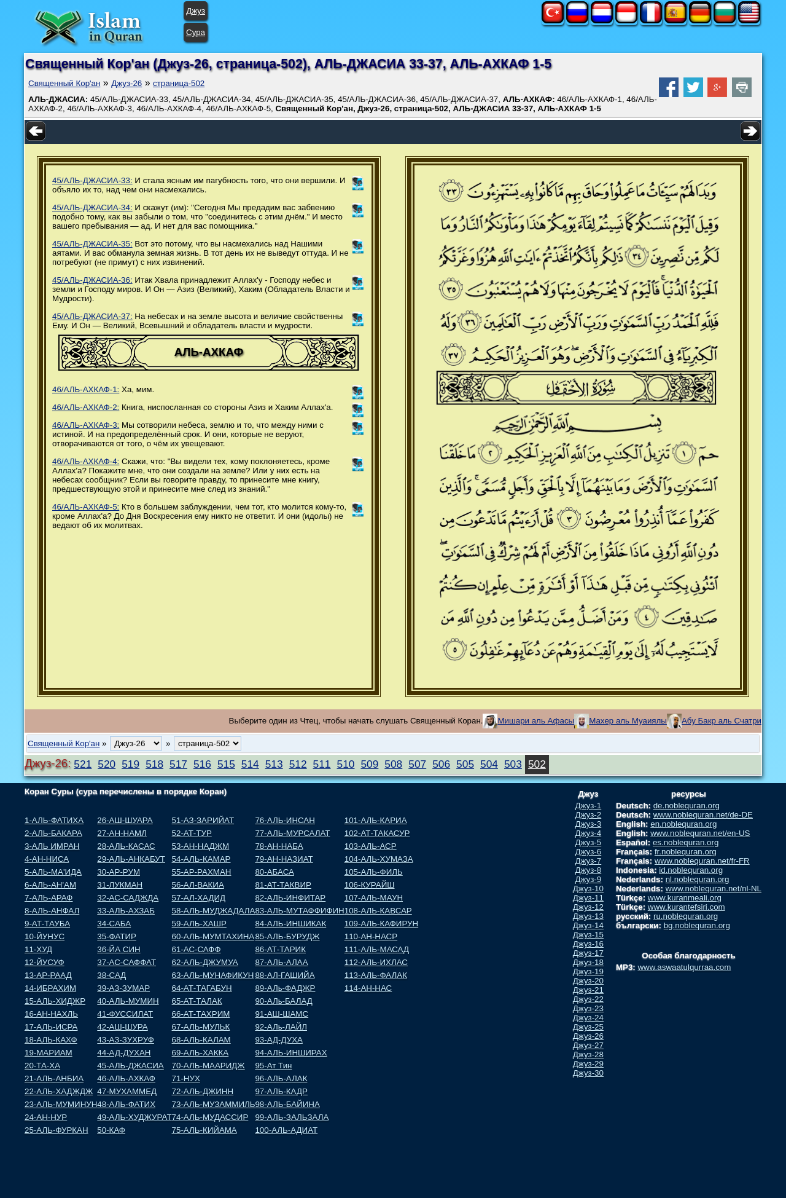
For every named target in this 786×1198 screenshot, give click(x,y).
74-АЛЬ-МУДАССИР (210, 1117)
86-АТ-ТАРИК (280, 949)
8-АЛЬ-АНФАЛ (52, 910)
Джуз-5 (588, 842)
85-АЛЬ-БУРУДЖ (287, 936)
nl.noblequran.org (698, 879)
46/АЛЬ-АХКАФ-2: (85, 407)
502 (537, 764)
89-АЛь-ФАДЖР (285, 988)
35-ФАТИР (116, 936)
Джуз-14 (588, 925)
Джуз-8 (588, 870)
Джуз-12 (588, 907)
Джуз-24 (588, 1017)
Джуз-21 (588, 990)
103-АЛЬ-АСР (370, 846)
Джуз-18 (588, 962)
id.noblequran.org (691, 870)
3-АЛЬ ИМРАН (52, 846)
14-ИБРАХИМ (50, 988)
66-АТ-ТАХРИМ (201, 1014)
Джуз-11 (588, 897)
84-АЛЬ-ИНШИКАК (290, 923)
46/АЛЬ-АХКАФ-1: (85, 389)
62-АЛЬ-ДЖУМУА (205, 962)
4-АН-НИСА (47, 859)
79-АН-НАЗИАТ (284, 859)
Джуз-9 (588, 879)
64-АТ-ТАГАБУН (202, 988)
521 (82, 764)
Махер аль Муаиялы (628, 720)
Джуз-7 (588, 860)
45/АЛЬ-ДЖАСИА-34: (92, 207)
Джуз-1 (588, 805)
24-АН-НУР (46, 1117)
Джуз (195, 10)
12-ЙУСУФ (44, 962)
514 (250, 764)
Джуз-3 (588, 824)
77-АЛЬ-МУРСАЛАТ (292, 833)
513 (274, 764)
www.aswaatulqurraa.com (684, 967)
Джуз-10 (588, 888)
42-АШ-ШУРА (122, 1026)
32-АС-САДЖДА (127, 897)
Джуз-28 (588, 1054)
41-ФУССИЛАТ (125, 1014)
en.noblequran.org (683, 824)
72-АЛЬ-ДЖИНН (203, 1091)
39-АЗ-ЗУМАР (123, 988)
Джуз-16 (588, 943)
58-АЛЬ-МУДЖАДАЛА (213, 910)
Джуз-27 (588, 1045)
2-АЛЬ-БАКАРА (53, 833)
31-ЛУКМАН (119, 884)
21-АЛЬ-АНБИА (54, 1078)
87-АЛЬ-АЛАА (281, 962)
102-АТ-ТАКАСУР (377, 833)
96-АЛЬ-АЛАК (281, 1078)
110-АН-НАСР (370, 936)
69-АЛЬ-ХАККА (200, 1052)
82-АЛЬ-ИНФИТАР (290, 897)
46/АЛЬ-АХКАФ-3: (85, 425)
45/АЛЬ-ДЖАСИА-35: (92, 243)
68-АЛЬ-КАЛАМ (201, 1039)
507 (417, 764)
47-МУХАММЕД (127, 1091)
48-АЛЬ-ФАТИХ (126, 1104)
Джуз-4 (588, 833)
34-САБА (114, 923)
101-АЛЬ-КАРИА (375, 820)
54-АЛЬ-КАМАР (201, 859)
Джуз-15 (588, 934)
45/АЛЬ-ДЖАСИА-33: (92, 180)
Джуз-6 (588, 851)
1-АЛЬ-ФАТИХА (54, 820)
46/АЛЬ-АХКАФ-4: (85, 461)
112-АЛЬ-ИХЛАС (376, 962)
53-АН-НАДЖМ (201, 846)
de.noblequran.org (686, 805)
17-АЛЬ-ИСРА (51, 1026)
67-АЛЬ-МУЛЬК (201, 1026)
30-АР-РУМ (118, 872)
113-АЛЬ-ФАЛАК (375, 975)
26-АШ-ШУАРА (124, 820)
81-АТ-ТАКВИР (283, 884)
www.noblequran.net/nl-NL (713, 888)
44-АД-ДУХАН (123, 1052)
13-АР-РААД (48, 975)
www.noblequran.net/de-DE (703, 814)
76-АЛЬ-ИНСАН (284, 820)
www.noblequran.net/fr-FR (702, 860)
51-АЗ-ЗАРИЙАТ (203, 820)
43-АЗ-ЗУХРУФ (125, 1039)
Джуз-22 (588, 999)
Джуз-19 (588, 971)
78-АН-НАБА (279, 846)
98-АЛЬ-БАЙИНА (287, 1104)
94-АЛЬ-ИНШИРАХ (291, 1052)
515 (226, 764)
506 (441, 764)
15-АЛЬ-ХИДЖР (55, 1001)
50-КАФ (111, 1130)
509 (369, 764)
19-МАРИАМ (48, 1052)
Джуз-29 (588, 1063)
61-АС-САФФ (196, 949)
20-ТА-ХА (42, 1065)
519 (130, 764)
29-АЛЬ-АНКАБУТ (131, 859)
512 (298, 764)
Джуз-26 (126, 83)
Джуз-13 (588, 916)
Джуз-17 (588, 953)
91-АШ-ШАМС (281, 1014)
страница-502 (178, 83)
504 (489, 764)
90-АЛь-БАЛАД (283, 1001)
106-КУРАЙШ (369, 884)
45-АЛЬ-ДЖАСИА (130, 1065)
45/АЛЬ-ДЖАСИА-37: (92, 316)
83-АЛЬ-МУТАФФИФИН (299, 910)
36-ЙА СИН (118, 949)
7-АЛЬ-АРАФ (48, 897)
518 (154, 764)
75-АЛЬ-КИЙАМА (204, 1130)
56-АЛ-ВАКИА (198, 884)
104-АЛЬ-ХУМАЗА (378, 859)
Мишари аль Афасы (535, 720)
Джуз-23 (588, 1008)
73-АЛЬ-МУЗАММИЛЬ (213, 1104)
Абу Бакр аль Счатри (721, 720)
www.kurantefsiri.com (686, 907)
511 (322, 764)
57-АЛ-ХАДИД (199, 897)
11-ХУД (38, 949)
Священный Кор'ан (64, 83)
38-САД (111, 975)
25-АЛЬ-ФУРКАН (56, 1130)
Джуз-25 (588, 1026)
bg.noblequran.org (697, 925)
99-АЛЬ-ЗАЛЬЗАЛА (292, 1117)
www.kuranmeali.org (685, 897)
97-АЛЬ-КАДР (281, 1091)
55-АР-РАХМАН (202, 872)
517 (178, 764)
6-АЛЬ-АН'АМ (50, 884)
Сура (195, 32)
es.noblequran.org (685, 842)
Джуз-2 (588, 814)
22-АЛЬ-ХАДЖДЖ (59, 1091)
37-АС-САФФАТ (126, 962)
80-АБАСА (274, 872)
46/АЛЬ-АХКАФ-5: (85, 506)
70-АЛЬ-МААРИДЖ (208, 1065)
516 (202, 764)
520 (106, 764)
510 (346, 764)
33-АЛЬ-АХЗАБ (126, 910)
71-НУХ (186, 1078)
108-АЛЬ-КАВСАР (378, 910)
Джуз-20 (588, 980)
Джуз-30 (588, 1073)
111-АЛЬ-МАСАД (376, 949)
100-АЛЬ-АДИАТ (286, 1130)
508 (393, 764)
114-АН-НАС (368, 988)
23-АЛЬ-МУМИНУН (61, 1104)
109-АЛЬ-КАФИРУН (381, 923)
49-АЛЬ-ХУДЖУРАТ (134, 1117)
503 (513, 764)
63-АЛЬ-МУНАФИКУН (213, 975)
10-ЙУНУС (44, 936)
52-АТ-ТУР (192, 833)
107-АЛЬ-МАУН (373, 897)
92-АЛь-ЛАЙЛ (281, 1026)
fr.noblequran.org (686, 851)
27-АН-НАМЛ (122, 833)
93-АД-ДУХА (278, 1039)
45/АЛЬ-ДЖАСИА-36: (92, 280)
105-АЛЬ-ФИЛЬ (373, 872)
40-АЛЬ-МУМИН (127, 1001)
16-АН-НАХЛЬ (51, 1014)
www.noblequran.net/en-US (700, 833)
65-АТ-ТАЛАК (197, 1001)
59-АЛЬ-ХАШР (199, 923)
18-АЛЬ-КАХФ (51, 1039)
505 (465, 764)
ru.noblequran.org (685, 916)
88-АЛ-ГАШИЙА (284, 975)
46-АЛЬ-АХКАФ (126, 1078)
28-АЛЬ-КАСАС (126, 846)
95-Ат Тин (273, 1065)
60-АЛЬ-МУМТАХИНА (213, 936)
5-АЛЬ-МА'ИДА (53, 872)
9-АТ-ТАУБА (47, 923)
